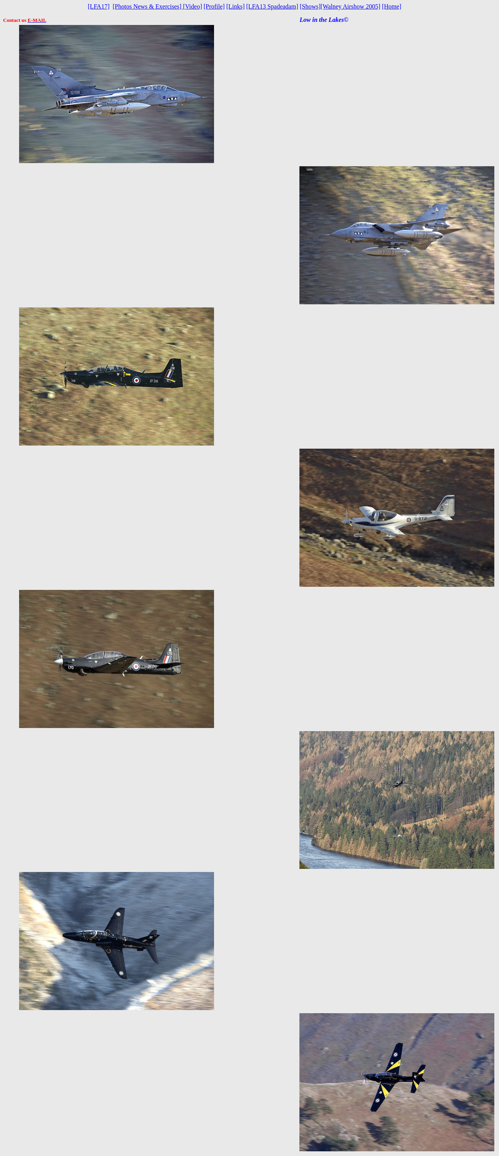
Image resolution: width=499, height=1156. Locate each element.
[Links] (235, 6)
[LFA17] (99, 6)
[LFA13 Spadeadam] (272, 6)
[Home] (392, 6)
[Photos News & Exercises (146, 6)
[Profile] (214, 6)
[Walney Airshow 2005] (350, 6)
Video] (192, 6)
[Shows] (310, 6)
